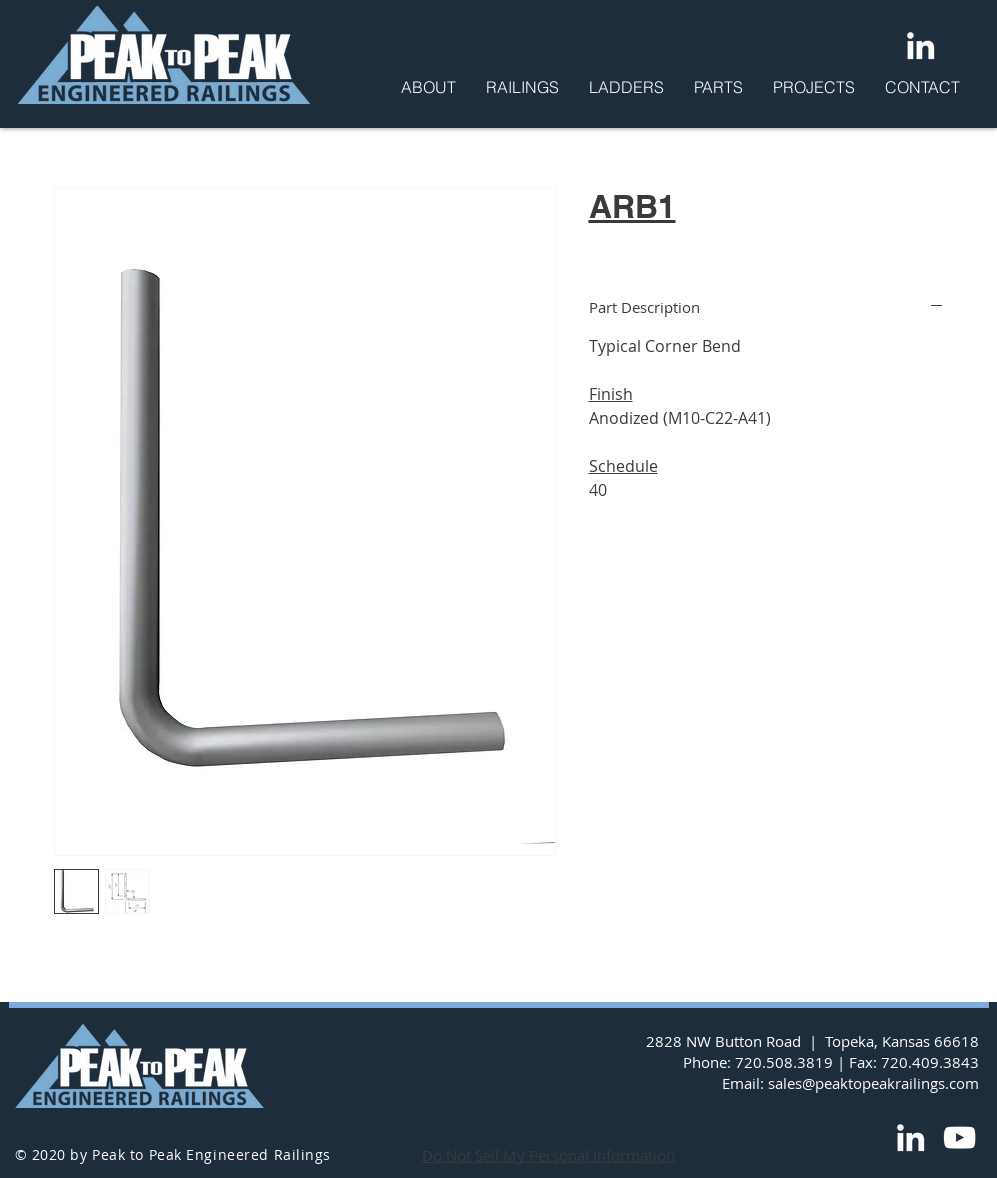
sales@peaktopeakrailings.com (873, 1083)
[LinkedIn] (920, 45)
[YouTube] (959, 1137)
